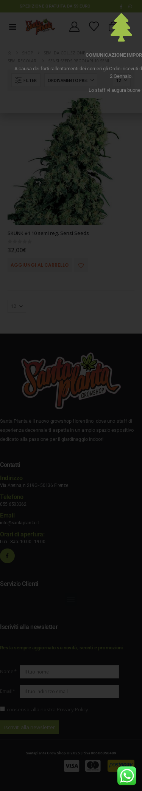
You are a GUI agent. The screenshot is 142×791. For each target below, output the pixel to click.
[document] (71, 395)
